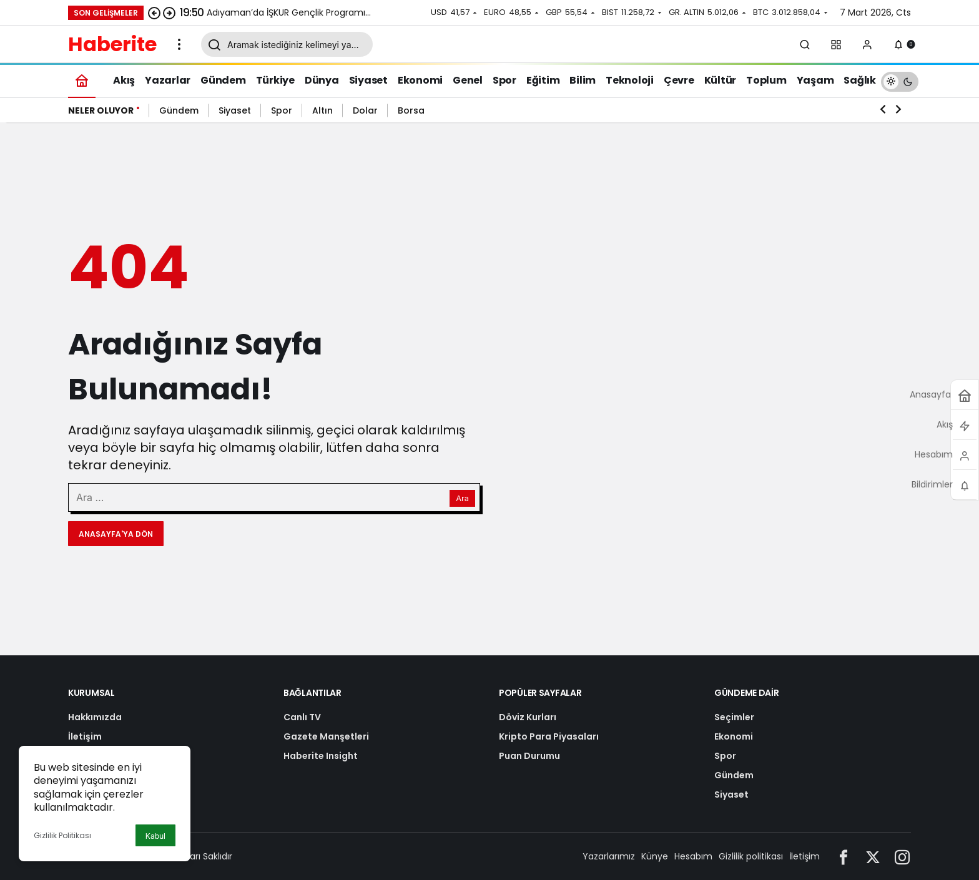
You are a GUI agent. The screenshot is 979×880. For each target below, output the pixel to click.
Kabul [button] (155, 836)
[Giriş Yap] (867, 44)
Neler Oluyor (101, 110)
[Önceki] (154, 12)
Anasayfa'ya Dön (116, 534)
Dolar (365, 110)
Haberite (112, 44)
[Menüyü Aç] (179, 44)
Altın (322, 110)
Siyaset (235, 110)
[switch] (899, 80)
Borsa (411, 110)
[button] (836, 44)
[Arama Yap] (804, 44)
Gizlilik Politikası (62, 835)
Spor (281, 110)
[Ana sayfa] (81, 80)
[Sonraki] (169, 12)
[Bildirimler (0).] (898, 44)
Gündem (179, 110)
